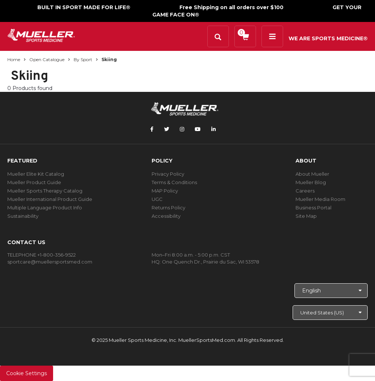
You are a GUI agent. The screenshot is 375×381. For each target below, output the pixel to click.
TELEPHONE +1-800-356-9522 (41, 255)
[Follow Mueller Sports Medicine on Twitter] (166, 129)
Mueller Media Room (320, 199)
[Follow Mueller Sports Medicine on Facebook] (151, 129)
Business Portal (313, 207)
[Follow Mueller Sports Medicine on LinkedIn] (213, 129)
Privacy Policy (168, 174)
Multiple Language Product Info (44, 207)
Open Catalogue (46, 59)
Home (13, 59)
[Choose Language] (331, 290)
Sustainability (22, 216)
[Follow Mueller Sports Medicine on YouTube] (198, 129)
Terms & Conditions (174, 182)
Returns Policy (168, 207)
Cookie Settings (26, 373)
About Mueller (312, 174)
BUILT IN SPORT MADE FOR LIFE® (83, 7)
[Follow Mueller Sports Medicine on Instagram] (182, 129)
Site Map (306, 216)
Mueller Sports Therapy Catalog (44, 191)
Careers (305, 191)
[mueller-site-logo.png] (41, 34)
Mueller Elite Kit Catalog (35, 174)
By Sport (83, 59)
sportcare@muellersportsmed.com (49, 262)
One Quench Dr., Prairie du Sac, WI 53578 (210, 262)
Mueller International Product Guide (49, 199)
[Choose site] (330, 312)
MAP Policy (165, 191)
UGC (157, 199)
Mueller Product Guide (34, 182)
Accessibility (166, 216)
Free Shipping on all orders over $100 (231, 7)
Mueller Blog (311, 182)
